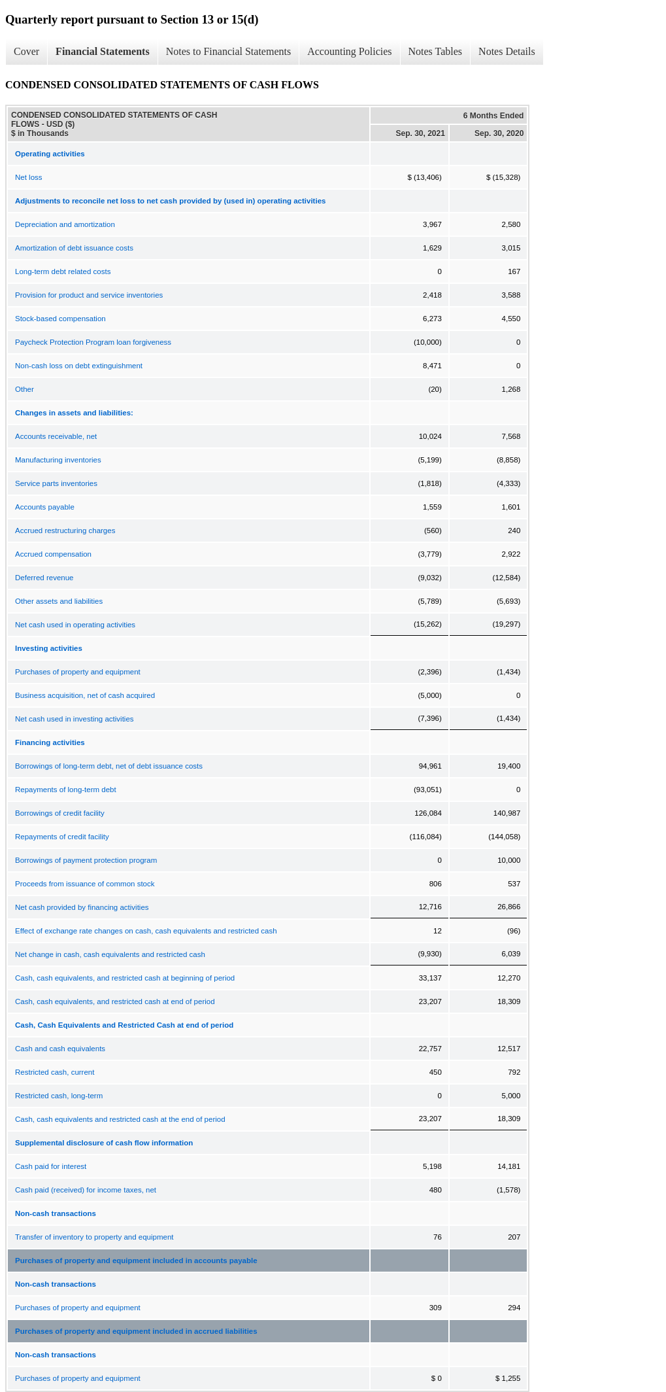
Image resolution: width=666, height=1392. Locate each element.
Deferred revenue (44, 578)
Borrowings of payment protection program (86, 860)
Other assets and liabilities (59, 601)
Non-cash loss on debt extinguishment (78, 366)
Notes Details (506, 51)
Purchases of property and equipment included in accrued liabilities (136, 1331)
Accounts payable (45, 507)
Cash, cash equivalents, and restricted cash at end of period (115, 1001)
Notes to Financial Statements (228, 51)
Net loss (28, 177)
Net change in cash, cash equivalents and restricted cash (110, 954)
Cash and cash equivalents (60, 1049)
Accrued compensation (53, 554)
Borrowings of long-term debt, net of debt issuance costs (109, 766)
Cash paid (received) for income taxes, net (85, 1190)
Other (24, 389)
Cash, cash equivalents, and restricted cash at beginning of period (125, 978)
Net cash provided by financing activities (82, 907)
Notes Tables (435, 51)
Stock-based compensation (60, 318)
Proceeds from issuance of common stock (84, 884)
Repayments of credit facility (62, 837)
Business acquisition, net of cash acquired (85, 695)
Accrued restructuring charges (65, 530)
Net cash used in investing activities (74, 719)
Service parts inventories (56, 483)
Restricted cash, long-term (59, 1096)
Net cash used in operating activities (75, 625)
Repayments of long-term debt (65, 789)
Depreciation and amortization (65, 224)
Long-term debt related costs (62, 271)
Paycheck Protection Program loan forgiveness (93, 342)
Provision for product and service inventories (89, 295)
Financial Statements (103, 51)
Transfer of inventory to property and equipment (94, 1237)
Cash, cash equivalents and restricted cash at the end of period (120, 1119)
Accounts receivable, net (56, 436)
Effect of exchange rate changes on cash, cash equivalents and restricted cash (146, 931)
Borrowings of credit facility (60, 813)
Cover (26, 51)
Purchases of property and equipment (78, 672)
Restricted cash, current (54, 1072)
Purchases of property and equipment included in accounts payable (136, 1260)
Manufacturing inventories (58, 460)
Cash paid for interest (50, 1166)
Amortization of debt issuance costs (74, 248)
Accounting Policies (349, 51)
